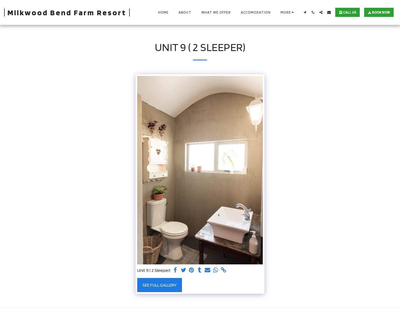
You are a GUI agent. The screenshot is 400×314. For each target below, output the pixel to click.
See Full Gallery (159, 285)
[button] (305, 12)
